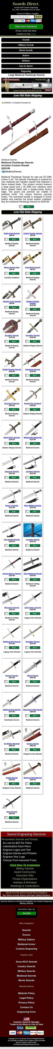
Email (33, 34)
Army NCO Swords (26, 961)
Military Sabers (26, 939)
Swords (25, 40)
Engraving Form (26, 1011)
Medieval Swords (26, 975)
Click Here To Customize (25, 865)
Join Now (26, 913)
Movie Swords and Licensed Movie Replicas (26, 893)
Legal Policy (26, 998)
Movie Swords (26, 50)
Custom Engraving (26, 948)
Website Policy (26, 993)
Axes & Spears (26, 66)
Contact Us (26, 1007)
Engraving (26, 71)
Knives (26, 55)
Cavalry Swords (26, 966)
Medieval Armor (26, 944)
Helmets (26, 61)
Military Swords (26, 45)
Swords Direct (25, 3)
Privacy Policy (26, 1002)
